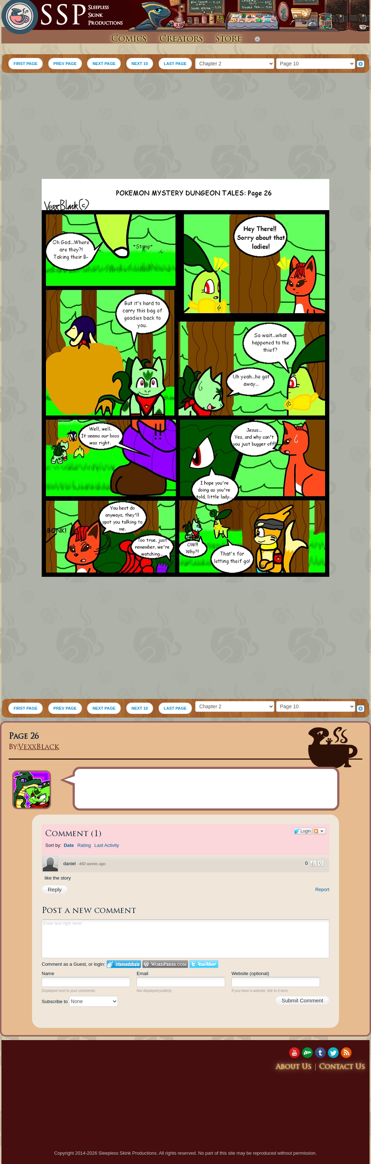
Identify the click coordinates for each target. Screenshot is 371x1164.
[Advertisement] (185, 126)
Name (48, 973)
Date (69, 845)
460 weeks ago (92, 864)
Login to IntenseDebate (124, 964)
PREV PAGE (65, 63)
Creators (181, 39)
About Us (294, 1067)
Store (228, 39)
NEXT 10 (140, 63)
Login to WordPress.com (165, 964)
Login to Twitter (203, 964)
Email (142, 973)
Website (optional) (250, 973)
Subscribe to (80, 1001)
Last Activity (106, 845)
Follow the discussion (319, 831)
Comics (129, 39)
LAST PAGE (175, 63)
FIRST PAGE (25, 63)
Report (322, 889)
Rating (84, 845)
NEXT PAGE (103, 63)
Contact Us (342, 1067)
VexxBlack (38, 747)
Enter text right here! (185, 938)
